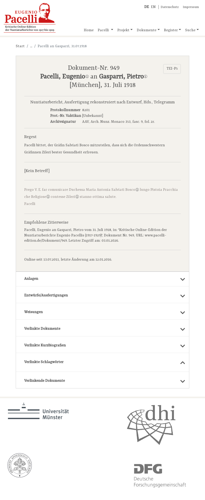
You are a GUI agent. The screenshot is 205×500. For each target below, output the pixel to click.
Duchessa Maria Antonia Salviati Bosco (104, 190)
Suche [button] (190, 30)
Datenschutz (170, 7)
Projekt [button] (123, 30)
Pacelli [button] (104, 30)
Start (20, 46)
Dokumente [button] (146, 30)
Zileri (72, 197)
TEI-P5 (172, 69)
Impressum (191, 7)
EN (153, 7)
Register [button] (171, 30)
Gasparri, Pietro (123, 77)
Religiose (40, 197)
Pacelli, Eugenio (64, 77)
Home (89, 30)
